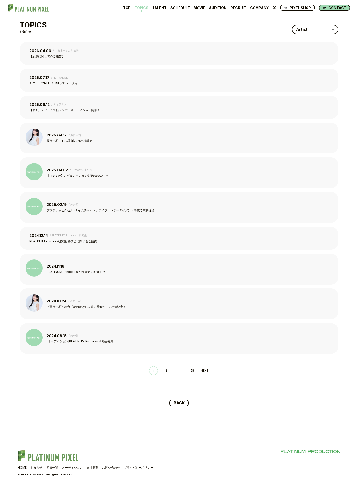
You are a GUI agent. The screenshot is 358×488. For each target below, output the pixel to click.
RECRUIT (238, 8)
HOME (22, 468)
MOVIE (199, 8)
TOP (127, 8)
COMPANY (259, 8)
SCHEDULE (180, 8)
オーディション (72, 468)
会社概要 (92, 468)
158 (191, 371)
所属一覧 (52, 468)
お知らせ (36, 468)
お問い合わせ (111, 468)
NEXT (205, 371)
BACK (179, 403)
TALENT (159, 8)
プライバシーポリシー (138, 468)
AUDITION (218, 8)
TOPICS (141, 8)
